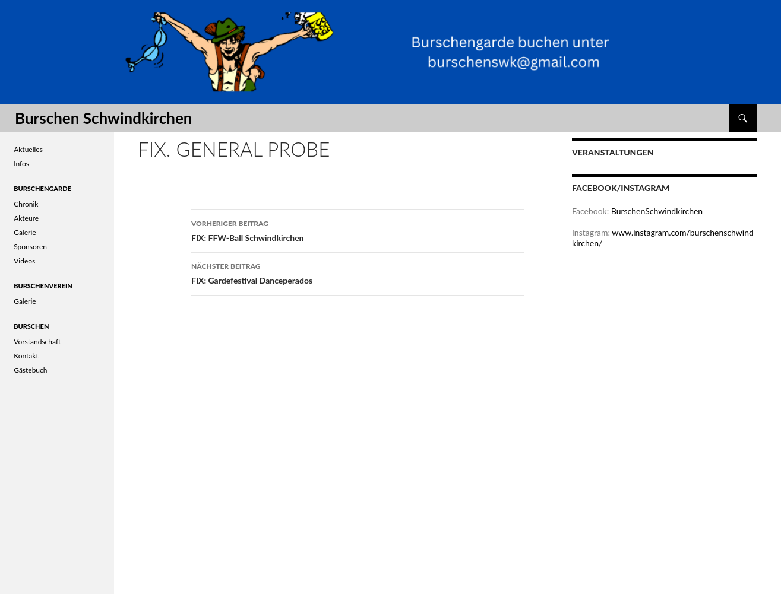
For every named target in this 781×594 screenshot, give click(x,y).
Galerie (25, 232)
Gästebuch (30, 370)
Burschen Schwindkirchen (103, 118)
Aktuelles (28, 149)
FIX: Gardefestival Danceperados (357, 272)
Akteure (26, 218)
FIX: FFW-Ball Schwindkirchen (357, 230)
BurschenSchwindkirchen (657, 211)
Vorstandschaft (37, 341)
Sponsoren (30, 246)
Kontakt (26, 355)
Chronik (26, 203)
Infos (21, 163)
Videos (24, 260)
